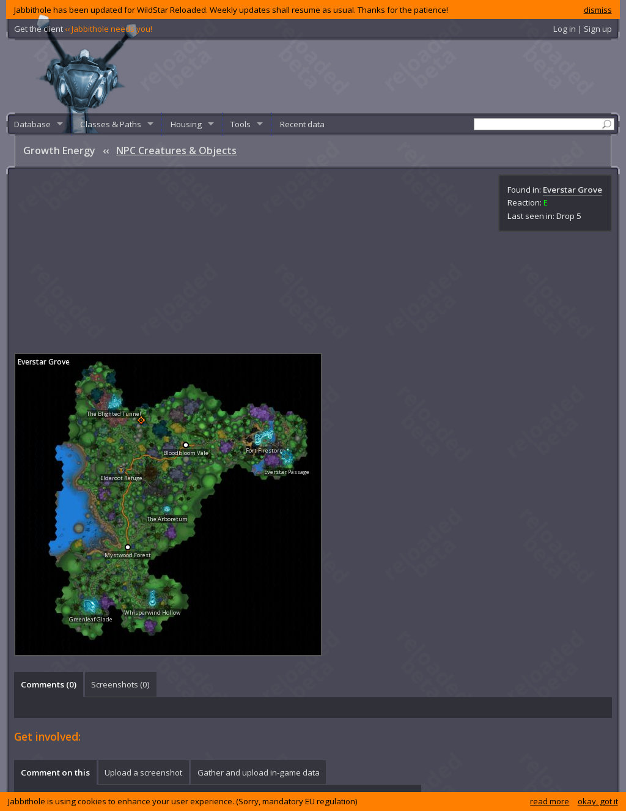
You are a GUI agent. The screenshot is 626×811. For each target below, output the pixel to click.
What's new (511, 788)
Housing (186, 124)
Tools (240, 124)
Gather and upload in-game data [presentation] (258, 593)
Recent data (302, 124)
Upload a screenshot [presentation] (143, 593)
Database (32, 124)
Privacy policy (406, 788)
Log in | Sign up (582, 28)
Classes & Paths (110, 124)
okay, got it (598, 801)
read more (549, 801)
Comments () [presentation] (48, 505)
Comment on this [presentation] (55, 593)
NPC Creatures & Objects (176, 150)
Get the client (83, 28)
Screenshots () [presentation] (120, 505)
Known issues (461, 788)
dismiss (598, 9)
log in (63, 622)
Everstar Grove (572, 189)
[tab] (48, 506)
